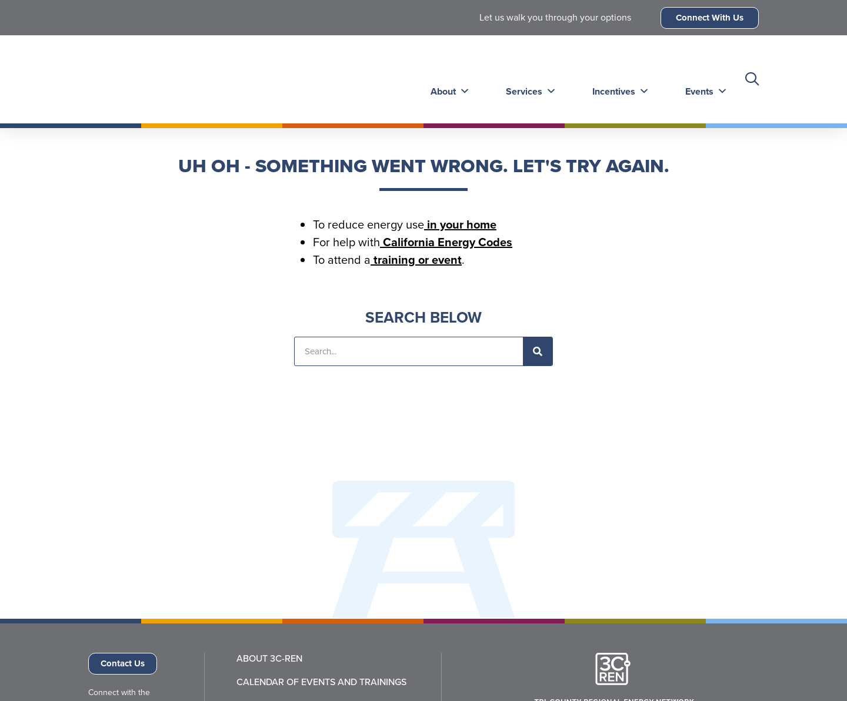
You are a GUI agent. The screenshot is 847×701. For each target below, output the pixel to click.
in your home (460, 224)
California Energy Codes (446, 242)
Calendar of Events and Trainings (321, 682)
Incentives (616, 79)
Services (527, 79)
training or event (416, 260)
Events (700, 79)
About (448, 79)
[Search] (537, 351)
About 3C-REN (269, 659)
